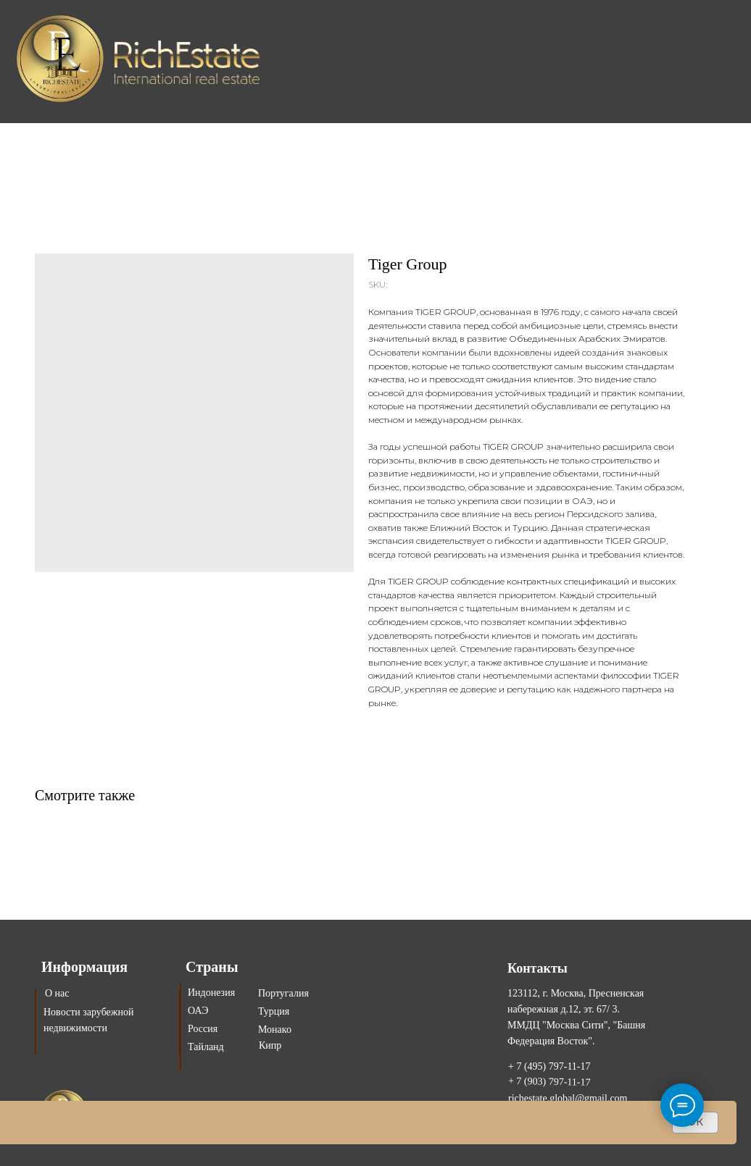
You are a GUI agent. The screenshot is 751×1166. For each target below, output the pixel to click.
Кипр (270, 1045)
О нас (57, 993)
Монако (274, 1029)
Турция (273, 1011)
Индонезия (211, 992)
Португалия (283, 993)
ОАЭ (198, 1010)
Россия (202, 1028)
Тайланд (206, 1046)
